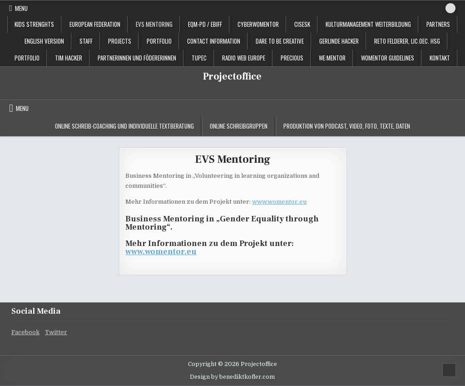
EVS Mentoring (154, 24)
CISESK (302, 24)
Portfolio (27, 57)
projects (119, 40)
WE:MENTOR (332, 57)
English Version (44, 40)
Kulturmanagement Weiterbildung (368, 24)
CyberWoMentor (258, 24)
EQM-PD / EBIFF (205, 24)
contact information (213, 40)
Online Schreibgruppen (238, 125)
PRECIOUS (292, 57)
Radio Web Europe (243, 57)
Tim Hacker (68, 57)
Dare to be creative (280, 40)
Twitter (56, 332)
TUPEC (199, 57)
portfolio (159, 40)
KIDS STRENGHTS (34, 24)
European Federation (94, 24)
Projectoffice (232, 76)
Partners (438, 24)
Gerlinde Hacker (339, 40)
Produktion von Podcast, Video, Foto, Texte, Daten (346, 125)
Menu (21, 8)
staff (86, 40)
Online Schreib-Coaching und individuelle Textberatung (124, 125)
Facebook (25, 332)
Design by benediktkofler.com (232, 377)
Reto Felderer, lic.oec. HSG (407, 40)
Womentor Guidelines (387, 57)
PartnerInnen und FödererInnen (137, 57)
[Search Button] (450, 8)
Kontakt (440, 57)
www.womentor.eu (279, 201)
